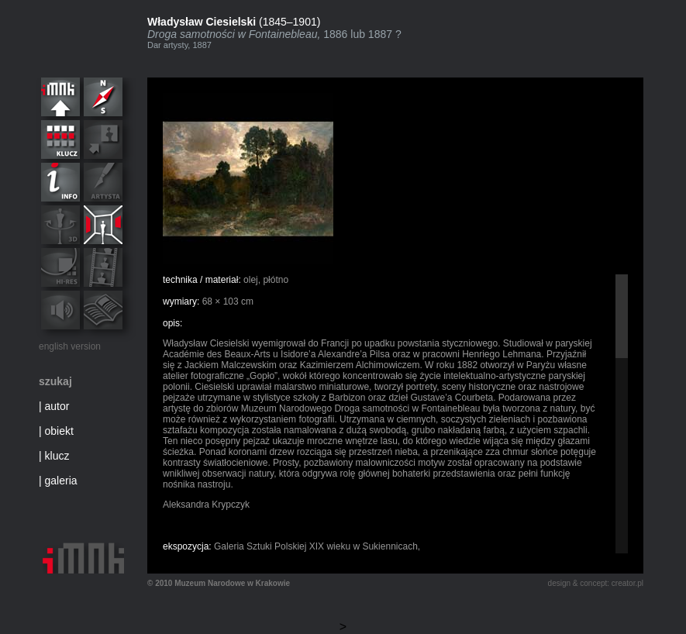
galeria (61, 480)
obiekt (59, 431)
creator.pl (627, 583)
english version (70, 346)
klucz (57, 456)
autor (57, 406)
